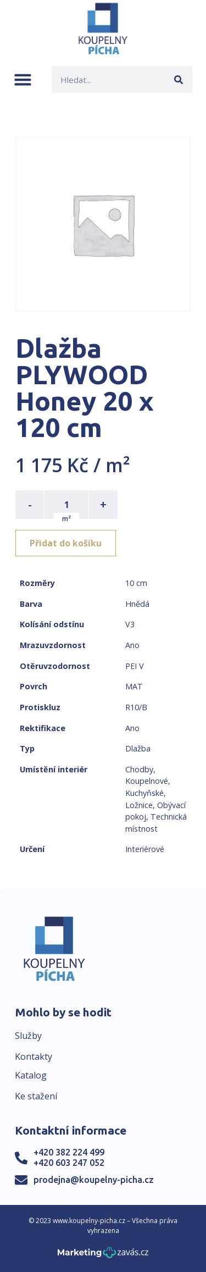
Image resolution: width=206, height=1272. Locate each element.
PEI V (134, 666)
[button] (23, 79)
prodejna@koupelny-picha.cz (94, 1180)
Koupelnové (146, 781)
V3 (130, 624)
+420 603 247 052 (69, 1163)
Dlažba (138, 748)
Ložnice (139, 805)
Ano (132, 645)
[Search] (178, 79)
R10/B (136, 707)
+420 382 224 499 (69, 1152)
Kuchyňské (144, 793)
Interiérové (144, 849)
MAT (134, 686)
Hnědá (137, 604)
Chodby (139, 769)
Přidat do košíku (66, 543)
